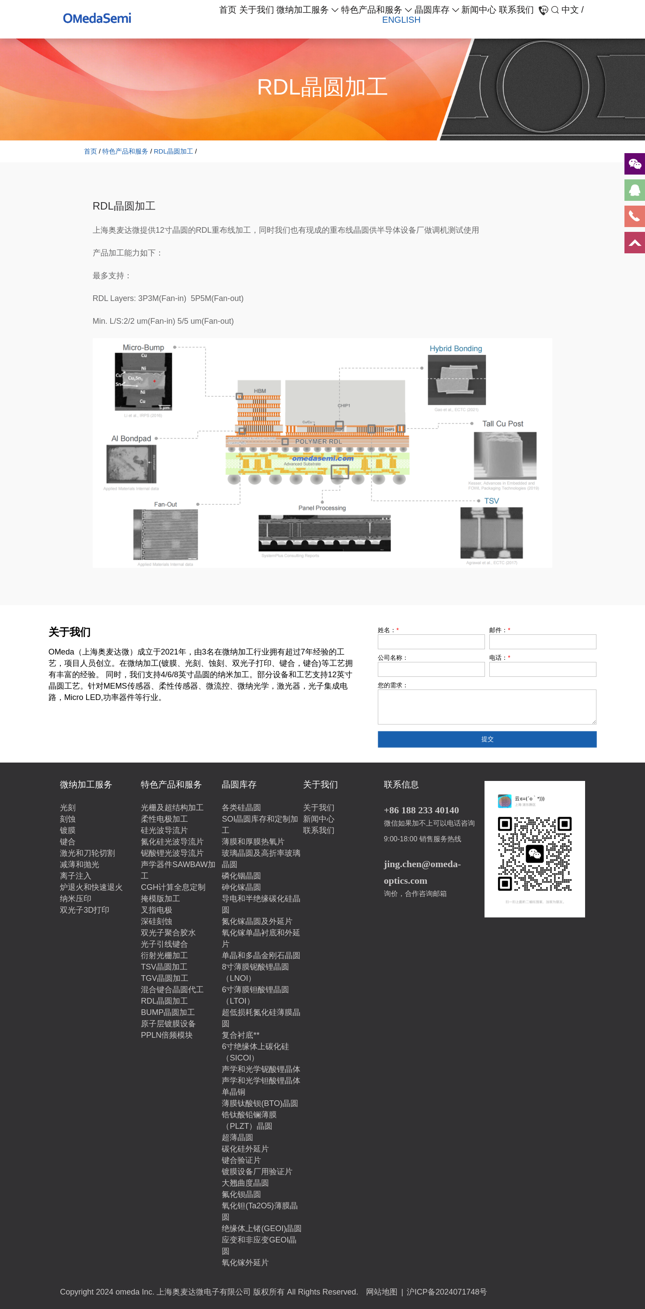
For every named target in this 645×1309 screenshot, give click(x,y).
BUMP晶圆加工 (168, 1012)
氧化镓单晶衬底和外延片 (261, 938)
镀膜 (68, 830)
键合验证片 (241, 1160)
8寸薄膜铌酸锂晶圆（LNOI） (255, 972)
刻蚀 (68, 819)
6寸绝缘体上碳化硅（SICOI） (255, 1052)
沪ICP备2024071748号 (447, 1292)
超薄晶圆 (237, 1137)
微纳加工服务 (302, 9)
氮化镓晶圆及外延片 (257, 921)
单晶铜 (233, 1092)
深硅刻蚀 (156, 921)
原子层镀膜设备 (168, 1023)
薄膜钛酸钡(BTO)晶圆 (260, 1103)
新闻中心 (478, 9)
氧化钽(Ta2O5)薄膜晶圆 (259, 1211)
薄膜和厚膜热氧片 (253, 841)
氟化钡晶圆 (241, 1194)
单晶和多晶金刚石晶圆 (261, 955)
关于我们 (256, 9)
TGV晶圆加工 (164, 978)
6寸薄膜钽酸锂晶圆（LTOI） (255, 995)
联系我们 (516, 9)
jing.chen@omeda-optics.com (422, 872)
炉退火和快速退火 (91, 887)
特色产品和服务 (371, 9)
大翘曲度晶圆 (245, 1183)
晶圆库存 (432, 9)
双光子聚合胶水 (168, 932)
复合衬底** (240, 1035)
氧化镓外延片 (245, 1262)
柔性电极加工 (164, 819)
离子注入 (75, 876)
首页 (228, 9)
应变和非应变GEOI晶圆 (259, 1246)
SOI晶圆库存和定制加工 (260, 825)
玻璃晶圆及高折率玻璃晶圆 (261, 859)
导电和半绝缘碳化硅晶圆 (261, 904)
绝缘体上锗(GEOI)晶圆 (262, 1228)
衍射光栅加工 (164, 955)
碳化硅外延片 (245, 1148)
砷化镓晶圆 (241, 887)
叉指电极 (156, 910)
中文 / (572, 9)
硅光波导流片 (164, 830)
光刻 (68, 807)
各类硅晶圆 (241, 807)
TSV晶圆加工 (164, 966)
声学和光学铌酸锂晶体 (261, 1069)
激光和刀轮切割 (87, 853)
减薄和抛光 (79, 864)
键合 (68, 841)
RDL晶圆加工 (173, 151)
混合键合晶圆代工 (172, 989)
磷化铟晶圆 (241, 876)
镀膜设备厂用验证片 (257, 1171)
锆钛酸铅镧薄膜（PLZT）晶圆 (249, 1120)
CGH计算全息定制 (173, 887)
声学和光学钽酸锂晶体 (261, 1080)
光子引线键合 (164, 944)
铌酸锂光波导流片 (172, 853)
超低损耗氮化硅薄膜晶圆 (261, 1018)
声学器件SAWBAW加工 (178, 870)
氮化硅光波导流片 (172, 841)
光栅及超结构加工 (172, 807)
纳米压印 (75, 898)
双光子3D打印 (84, 910)
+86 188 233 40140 (421, 810)
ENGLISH (401, 19)
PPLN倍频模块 (167, 1035)
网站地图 (381, 1292)
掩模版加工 (160, 898)
